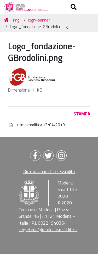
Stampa (81, 113)
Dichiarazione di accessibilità (49, 171)
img (16, 20)
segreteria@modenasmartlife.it (48, 229)
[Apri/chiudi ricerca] (74, 7)
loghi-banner (39, 20)
